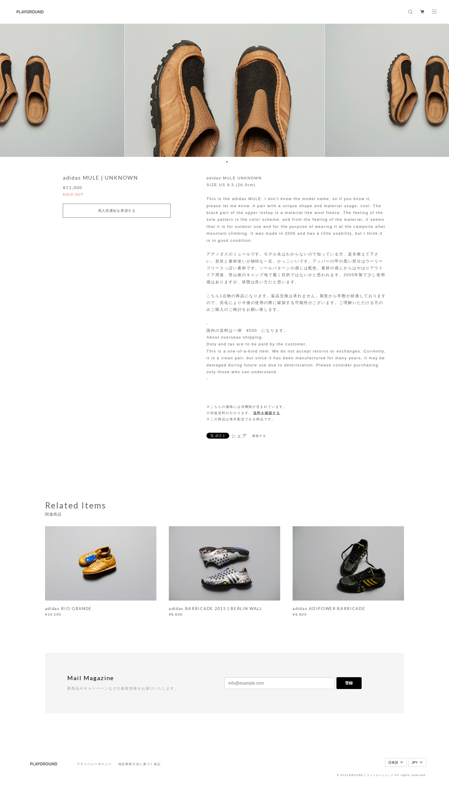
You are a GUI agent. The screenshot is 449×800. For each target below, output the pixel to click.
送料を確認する (266, 413)
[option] (224, 90)
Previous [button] (9, 90)
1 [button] (223, 161)
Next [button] (440, 90)
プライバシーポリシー (94, 764)
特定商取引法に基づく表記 (139, 764)
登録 (349, 683)
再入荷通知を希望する (117, 211)
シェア (239, 436)
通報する (259, 435)
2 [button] (226, 161)
